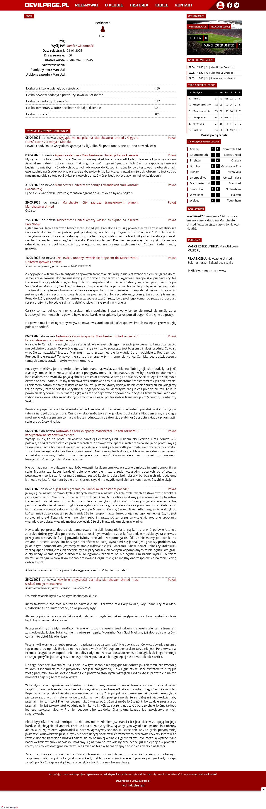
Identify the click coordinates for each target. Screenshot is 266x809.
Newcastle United (220, 259)
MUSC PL (193, 250)
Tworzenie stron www (211, 271)
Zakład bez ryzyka (221, 263)
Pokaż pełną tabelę (214, 135)
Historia (139, 5)
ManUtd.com (229, 246)
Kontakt (183, 5)
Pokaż (172, 138)
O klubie (114, 5)
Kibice (161, 5)
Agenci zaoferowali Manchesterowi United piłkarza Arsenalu (96, 155)
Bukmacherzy (196, 263)
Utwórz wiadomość (80, 46)
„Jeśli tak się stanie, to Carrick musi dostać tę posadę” (92, 489)
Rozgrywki (86, 5)
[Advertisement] (133, 800)
